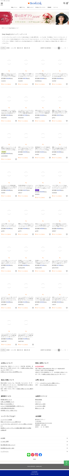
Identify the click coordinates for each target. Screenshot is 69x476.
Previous (2, 19)
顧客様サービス (6, 396)
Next (67, 19)
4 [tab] (31, 26)
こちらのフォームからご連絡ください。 (50, 383)
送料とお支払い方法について (50, 374)
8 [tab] (35, 26)
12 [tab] (40, 26)
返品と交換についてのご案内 (25, 388)
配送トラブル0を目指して (7, 404)
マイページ (38, 401)
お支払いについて (7, 363)
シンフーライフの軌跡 (6, 419)
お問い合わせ (39, 380)
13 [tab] (41, 26)
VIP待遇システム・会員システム (9, 410)
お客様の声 (3, 430)
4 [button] (60, 48)
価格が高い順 (27, 48)
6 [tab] (33, 26)
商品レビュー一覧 (39, 408)
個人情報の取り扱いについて (8, 445)
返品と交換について (7, 380)
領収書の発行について (6, 399)
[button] (53, 48)
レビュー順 (13, 48)
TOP (3, 28)
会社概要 (38, 416)
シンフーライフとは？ (8, 416)
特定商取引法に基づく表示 (7, 448)
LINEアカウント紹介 (40, 404)
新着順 (8, 48)
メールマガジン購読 (40, 406)
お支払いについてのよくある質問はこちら (11, 371)
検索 (64, 3)
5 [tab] (32, 26)
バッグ (6, 28)
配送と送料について (42, 363)
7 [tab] (34, 26)
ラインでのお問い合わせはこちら (48, 385)
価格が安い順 (20, 48)
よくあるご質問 (5, 441)
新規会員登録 (38, 399)
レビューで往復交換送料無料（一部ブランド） (12, 406)
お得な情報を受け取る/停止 (8, 408)
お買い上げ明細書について (7, 401)
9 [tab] (36, 26)
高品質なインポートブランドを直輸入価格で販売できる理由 (16, 428)
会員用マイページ (41, 396)
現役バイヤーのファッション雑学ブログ (11, 421)
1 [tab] (27, 26)
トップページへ (5, 451)
